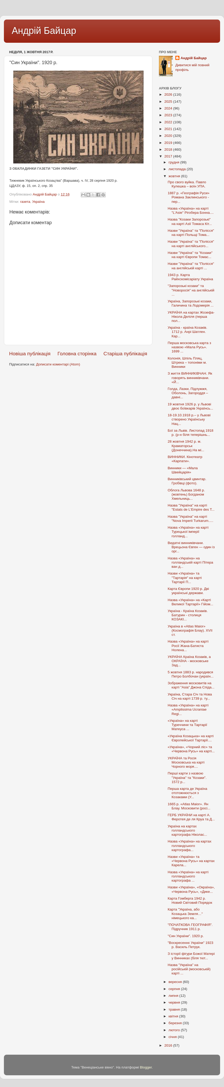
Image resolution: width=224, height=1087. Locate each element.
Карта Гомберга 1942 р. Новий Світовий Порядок (190, 900)
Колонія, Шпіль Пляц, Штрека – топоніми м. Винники (187, 362)
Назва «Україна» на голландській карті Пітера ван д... (190, 562)
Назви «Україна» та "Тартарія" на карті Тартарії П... (185, 577)
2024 (168, 108)
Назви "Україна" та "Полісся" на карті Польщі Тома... (191, 233)
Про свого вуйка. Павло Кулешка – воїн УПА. (187, 184)
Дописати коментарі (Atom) (58, 364)
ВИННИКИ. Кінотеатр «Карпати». (185, 459)
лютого (175, 1030)
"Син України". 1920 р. (186, 936)
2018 (168, 149)
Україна (38, 202)
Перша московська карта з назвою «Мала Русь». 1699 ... (189, 347)
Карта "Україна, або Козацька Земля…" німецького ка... (185, 913)
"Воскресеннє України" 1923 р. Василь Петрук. (190, 945)
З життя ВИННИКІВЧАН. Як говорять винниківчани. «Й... (190, 377)
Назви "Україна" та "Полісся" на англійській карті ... (191, 266)
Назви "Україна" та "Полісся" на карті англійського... (191, 244)
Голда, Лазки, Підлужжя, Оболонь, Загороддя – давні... (188, 393)
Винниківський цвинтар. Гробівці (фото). (187, 481)
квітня (174, 1016)
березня (176, 1023)
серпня (175, 989)
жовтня (175, 176)
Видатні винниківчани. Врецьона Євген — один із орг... (191, 547)
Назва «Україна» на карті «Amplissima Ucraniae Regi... (188, 709)
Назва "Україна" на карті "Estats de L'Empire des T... (191, 507)
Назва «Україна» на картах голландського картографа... (189, 845)
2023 (168, 115)
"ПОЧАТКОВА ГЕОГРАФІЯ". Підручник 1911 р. (190, 927)
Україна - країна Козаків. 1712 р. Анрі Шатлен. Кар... (187, 332)
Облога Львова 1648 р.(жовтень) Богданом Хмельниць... (186, 494)
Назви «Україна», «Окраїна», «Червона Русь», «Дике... (191, 889)
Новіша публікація (30, 353)
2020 (168, 136)
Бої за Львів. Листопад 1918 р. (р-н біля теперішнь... (190, 433)
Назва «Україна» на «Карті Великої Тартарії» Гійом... (190, 602)
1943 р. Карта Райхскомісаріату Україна (190, 277)
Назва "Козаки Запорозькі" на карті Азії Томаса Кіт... (190, 221)
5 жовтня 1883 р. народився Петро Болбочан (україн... (191, 674)
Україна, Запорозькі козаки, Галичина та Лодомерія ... (191, 303)
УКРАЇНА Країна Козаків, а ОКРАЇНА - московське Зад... (189, 661)
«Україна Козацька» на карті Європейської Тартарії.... (191, 738)
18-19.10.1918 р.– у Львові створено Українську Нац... (189, 419)
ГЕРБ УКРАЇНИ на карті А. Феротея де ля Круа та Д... (191, 817)
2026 (168, 94)
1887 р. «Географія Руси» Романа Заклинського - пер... (188, 197)
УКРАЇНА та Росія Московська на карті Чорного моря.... (186, 762)
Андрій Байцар (44, 30)
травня (175, 1009)
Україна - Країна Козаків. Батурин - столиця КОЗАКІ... (188, 615)
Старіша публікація (125, 353)
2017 (168, 156)
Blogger (146, 1067)
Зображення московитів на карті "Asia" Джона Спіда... (191, 685)
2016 (168, 1045)
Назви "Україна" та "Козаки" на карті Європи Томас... (190, 255)
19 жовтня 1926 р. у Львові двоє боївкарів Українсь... (190, 406)
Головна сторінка (77, 353)
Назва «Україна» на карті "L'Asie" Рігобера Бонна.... (191, 210)
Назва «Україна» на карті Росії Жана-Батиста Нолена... (188, 645)
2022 (168, 122)
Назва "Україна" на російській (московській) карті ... (189, 969)
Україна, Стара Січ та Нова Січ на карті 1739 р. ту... (190, 696)
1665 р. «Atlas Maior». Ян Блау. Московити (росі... (189, 806)
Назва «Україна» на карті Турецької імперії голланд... (188, 532)
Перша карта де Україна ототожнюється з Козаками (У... (187, 793)
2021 (168, 129)
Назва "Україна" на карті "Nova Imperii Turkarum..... (190, 519)
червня (175, 1002)
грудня (174, 162)
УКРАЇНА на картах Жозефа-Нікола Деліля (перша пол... (191, 316)
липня (174, 996)
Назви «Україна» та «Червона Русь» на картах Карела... (191, 861)
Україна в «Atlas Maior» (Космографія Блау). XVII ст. (190, 630)
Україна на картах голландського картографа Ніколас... (187, 830)
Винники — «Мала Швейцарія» (183, 470)
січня (173, 1037)
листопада (178, 169)
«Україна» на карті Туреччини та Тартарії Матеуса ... (187, 725)
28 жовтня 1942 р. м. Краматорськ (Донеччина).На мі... (186, 445)
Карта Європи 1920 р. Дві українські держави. (188, 591)
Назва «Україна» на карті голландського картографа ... (188, 876)
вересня (176, 982)
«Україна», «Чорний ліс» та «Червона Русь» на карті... (191, 749)
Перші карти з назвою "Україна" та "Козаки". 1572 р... (187, 777)
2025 (168, 101)
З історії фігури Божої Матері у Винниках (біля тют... (191, 956)
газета (25, 202)
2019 (168, 143)
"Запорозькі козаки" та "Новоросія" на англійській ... (191, 290)
